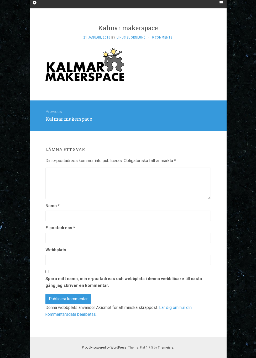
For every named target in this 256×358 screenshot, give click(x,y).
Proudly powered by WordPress (104, 347)
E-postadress (60, 227)
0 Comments (162, 37)
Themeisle (165, 347)
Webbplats (55, 249)
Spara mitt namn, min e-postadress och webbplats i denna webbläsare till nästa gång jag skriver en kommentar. (123, 282)
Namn (52, 205)
